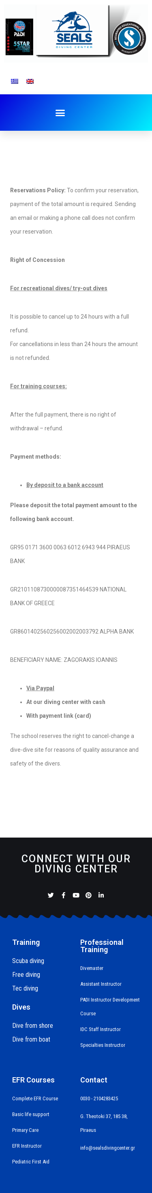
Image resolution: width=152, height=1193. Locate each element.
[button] (60, 113)
